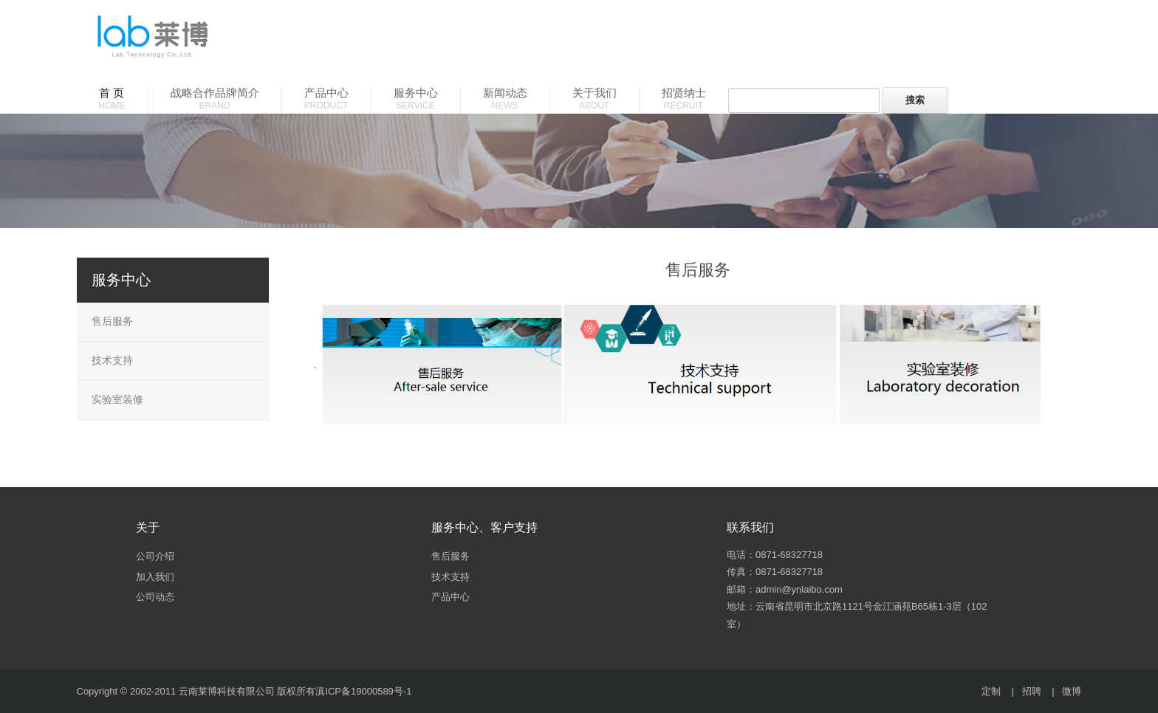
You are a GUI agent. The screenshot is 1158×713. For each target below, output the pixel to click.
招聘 (1031, 691)
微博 (1071, 691)
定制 (991, 691)
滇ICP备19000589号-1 (363, 691)
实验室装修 (117, 399)
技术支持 (112, 360)
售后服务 (112, 321)
